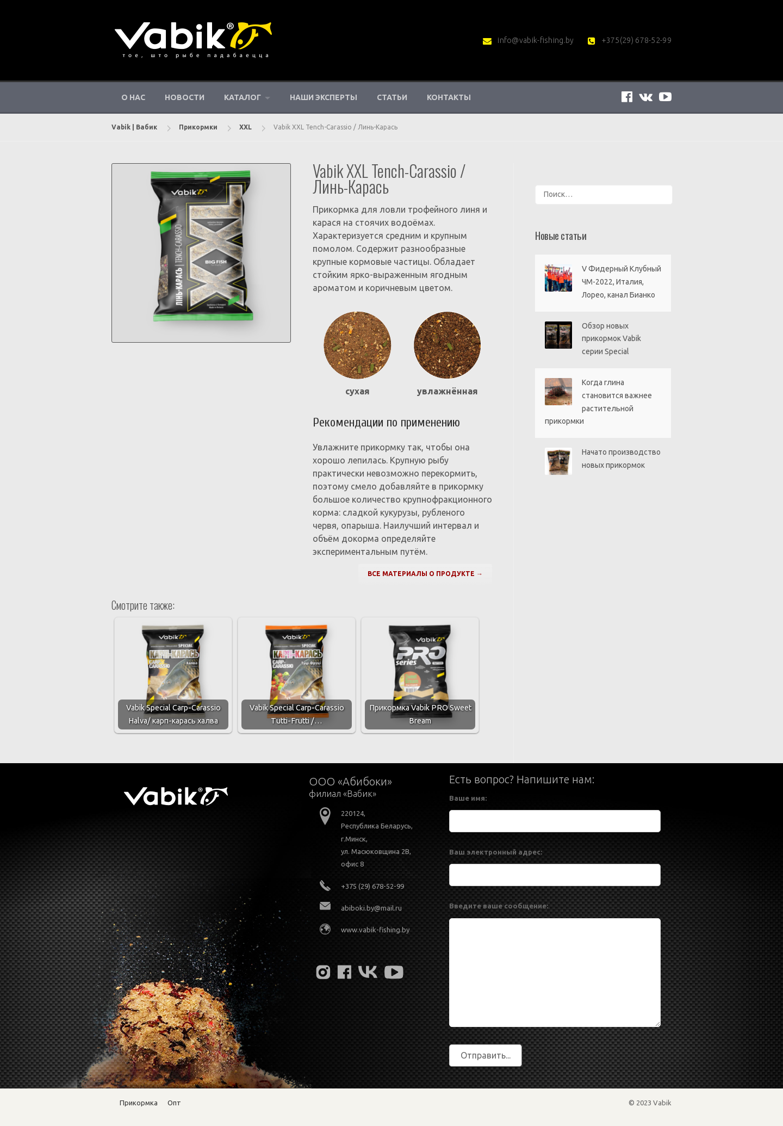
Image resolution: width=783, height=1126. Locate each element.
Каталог (242, 97)
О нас (133, 97)
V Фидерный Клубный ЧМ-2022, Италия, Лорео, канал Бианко (621, 281)
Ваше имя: (468, 798)
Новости (184, 97)
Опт (174, 1102)
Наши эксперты (323, 97)
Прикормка (139, 1102)
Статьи (392, 97)
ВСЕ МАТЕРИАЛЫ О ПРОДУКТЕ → (425, 573)
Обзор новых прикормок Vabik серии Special (611, 338)
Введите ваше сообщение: (498, 906)
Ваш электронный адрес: (495, 852)
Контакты (449, 97)
